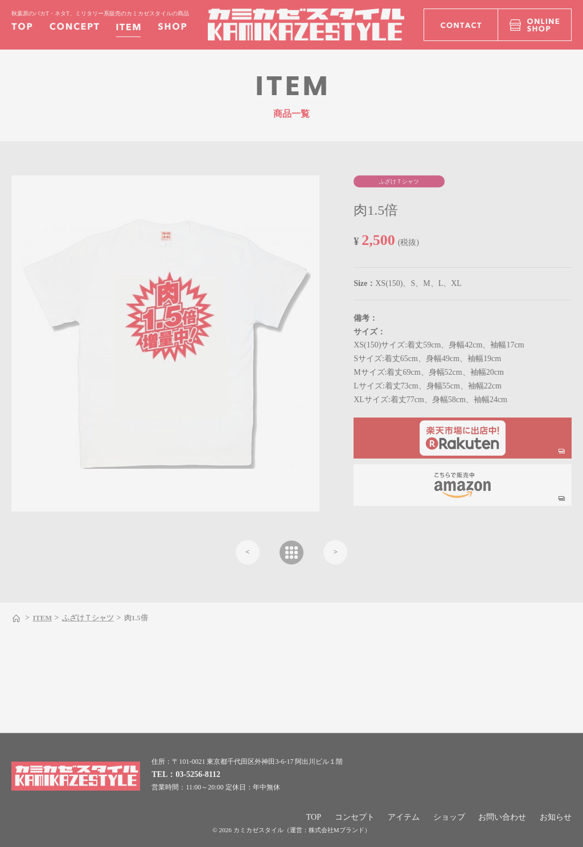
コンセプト (355, 817)
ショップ (449, 817)
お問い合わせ (502, 817)
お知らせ (556, 817)
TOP (313, 817)
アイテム (404, 817)
